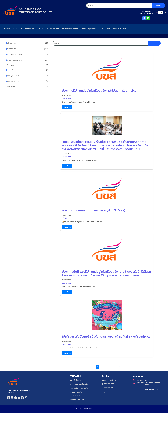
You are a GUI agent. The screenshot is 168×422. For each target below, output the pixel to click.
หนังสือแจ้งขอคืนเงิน (109, 387)
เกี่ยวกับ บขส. (17, 28)
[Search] (125, 5)
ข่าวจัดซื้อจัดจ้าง (76, 395)
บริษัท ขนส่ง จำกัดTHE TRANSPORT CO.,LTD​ (36, 10)
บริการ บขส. (106, 28)
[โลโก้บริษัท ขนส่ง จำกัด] (10, 10)
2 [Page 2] (101, 367)
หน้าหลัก (7, 28)
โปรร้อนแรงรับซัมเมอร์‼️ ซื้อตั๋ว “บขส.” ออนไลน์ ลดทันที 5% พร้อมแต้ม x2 (106, 336)
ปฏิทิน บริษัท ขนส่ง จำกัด (79, 387)
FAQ (103, 391)
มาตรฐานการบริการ (109, 380)
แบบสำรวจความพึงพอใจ (79, 384)
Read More (67, 107)
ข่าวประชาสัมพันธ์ (76, 391)
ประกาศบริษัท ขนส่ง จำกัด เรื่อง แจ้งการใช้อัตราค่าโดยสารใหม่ (99, 90)
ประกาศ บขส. (66, 98)
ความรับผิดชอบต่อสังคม (70, 28)
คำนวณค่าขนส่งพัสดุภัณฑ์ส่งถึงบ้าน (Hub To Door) (93, 210)
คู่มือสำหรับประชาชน (109, 383)
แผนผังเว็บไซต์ (75, 380)
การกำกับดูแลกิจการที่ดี (90, 28)
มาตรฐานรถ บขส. (53, 28)
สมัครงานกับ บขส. (119, 28)
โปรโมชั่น (41, 28)
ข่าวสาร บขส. (29, 28)
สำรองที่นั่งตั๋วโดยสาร (77, 399)
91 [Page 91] (115, 367)
